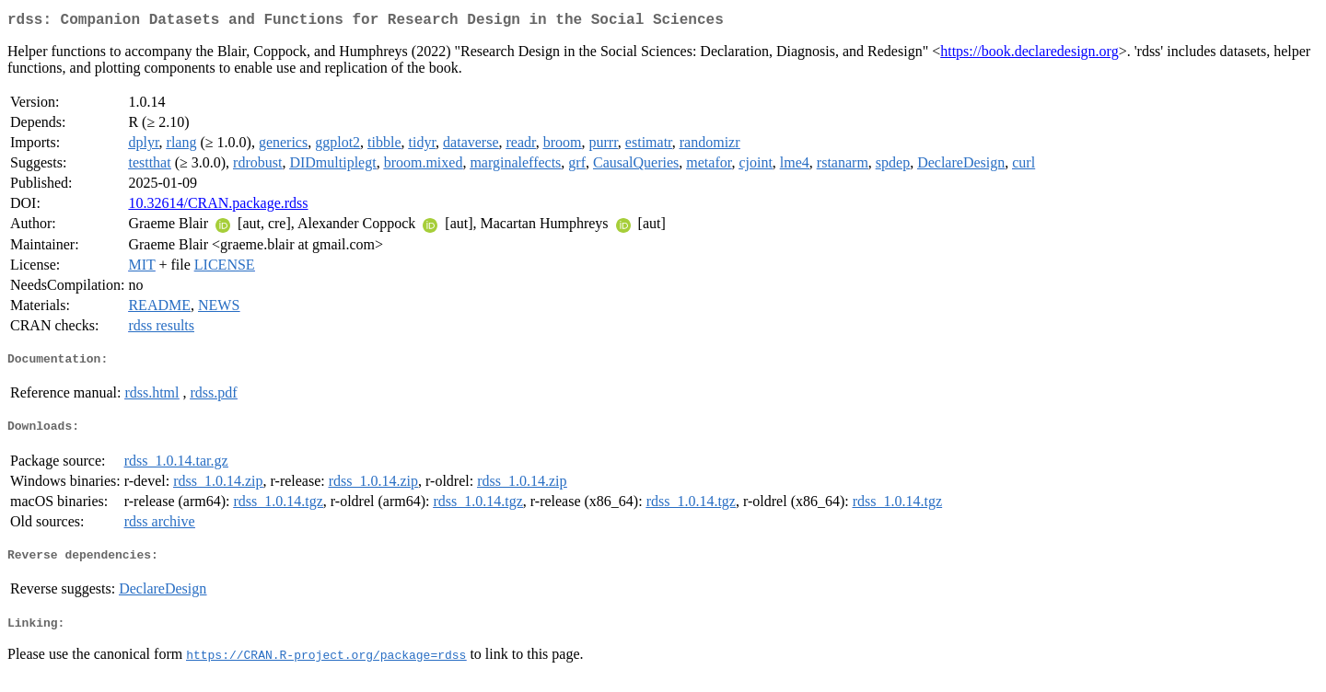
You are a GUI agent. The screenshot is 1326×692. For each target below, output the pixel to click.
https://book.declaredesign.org (1029, 55)
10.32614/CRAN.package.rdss (218, 206)
